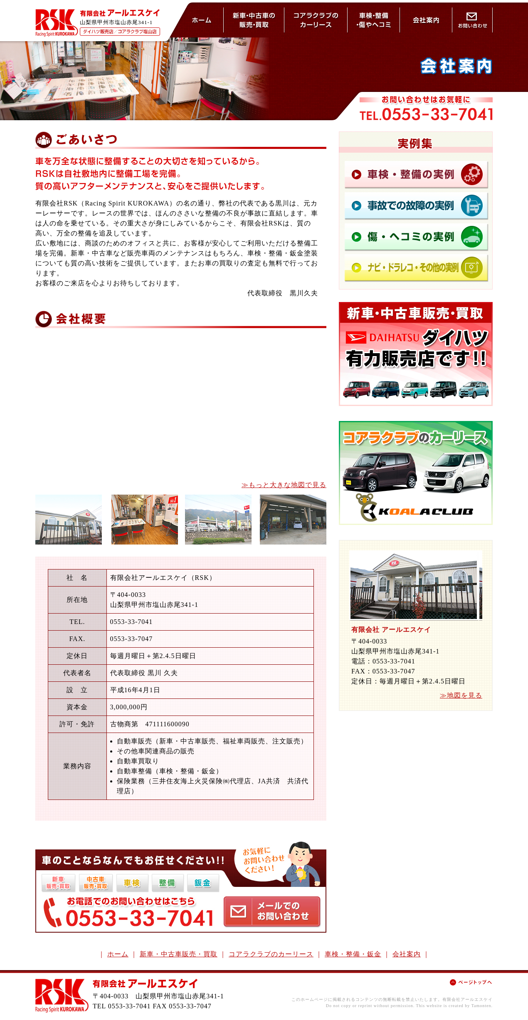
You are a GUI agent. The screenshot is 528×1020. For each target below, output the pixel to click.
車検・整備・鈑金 (374, 19)
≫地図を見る (461, 695)
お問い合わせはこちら (272, 911)
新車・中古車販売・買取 (178, 954)
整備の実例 (416, 204)
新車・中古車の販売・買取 (416, 354)
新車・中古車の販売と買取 (254, 19)
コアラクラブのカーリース (316, 19)
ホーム (202, 19)
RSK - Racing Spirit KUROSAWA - (56, 23)
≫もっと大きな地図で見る (284, 484)
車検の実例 (416, 174)
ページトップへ (471, 982)
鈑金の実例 (416, 235)
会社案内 (426, 19)
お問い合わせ (472, 19)
